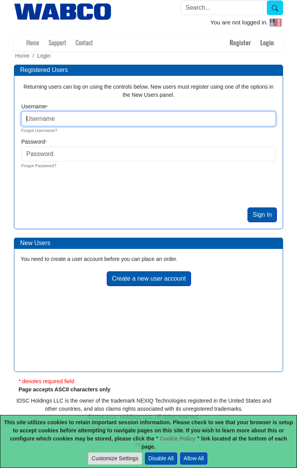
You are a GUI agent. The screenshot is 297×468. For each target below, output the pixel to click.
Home (32, 42)
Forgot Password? (38, 165)
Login (267, 42)
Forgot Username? (39, 130)
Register (240, 42)
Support (57, 42)
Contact (84, 42)
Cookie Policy (178, 438)
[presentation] (79, 192)
